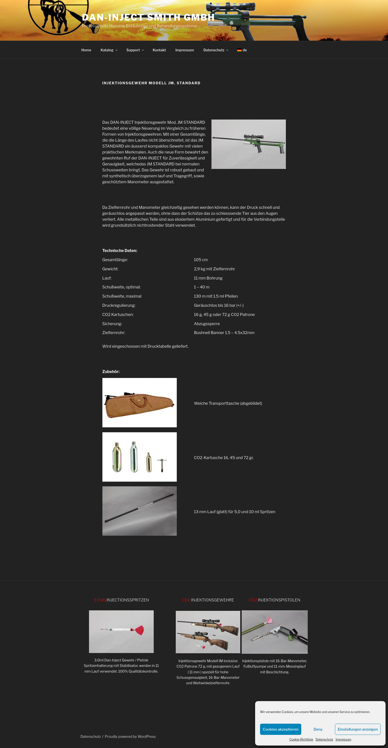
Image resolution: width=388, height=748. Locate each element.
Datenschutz (324, 739)
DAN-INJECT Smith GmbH (148, 17)
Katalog (109, 50)
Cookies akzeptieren (280, 729)
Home (86, 50)
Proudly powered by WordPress (130, 736)
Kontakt (159, 50)
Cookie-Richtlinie (301, 739)
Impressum (343, 739)
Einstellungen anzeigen (358, 729)
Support (135, 50)
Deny (318, 729)
